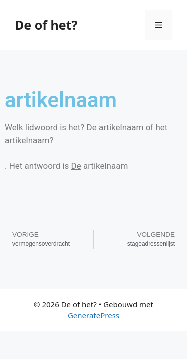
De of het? (46, 24)
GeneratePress (93, 315)
